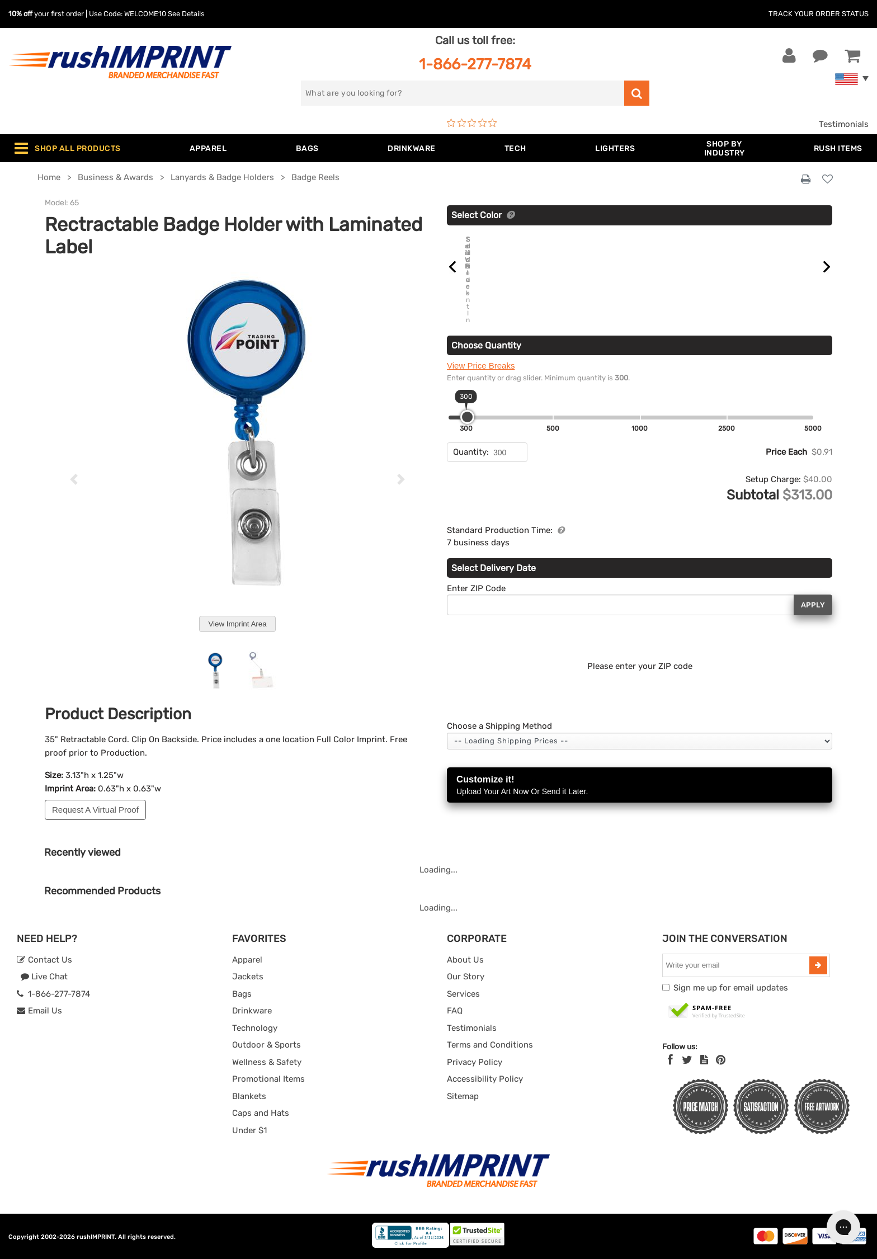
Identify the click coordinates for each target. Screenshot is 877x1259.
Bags (242, 994)
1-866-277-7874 (475, 64)
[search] (462, 93)
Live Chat (44, 977)
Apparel (247, 960)
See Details (186, 14)
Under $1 (249, 1130)
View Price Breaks (481, 345)
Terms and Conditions (490, 1045)
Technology (254, 1028)
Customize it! (639, 765)
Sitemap (463, 1096)
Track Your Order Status (818, 14)
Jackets (247, 977)
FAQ (455, 1011)
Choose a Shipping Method (499, 706)
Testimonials (844, 124)
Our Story (465, 977)
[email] (737, 965)
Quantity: (471, 432)
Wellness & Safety (266, 1062)
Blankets (249, 1096)
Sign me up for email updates (730, 988)
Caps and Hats (260, 1113)
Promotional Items (268, 1079)
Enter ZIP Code (476, 568)
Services (463, 994)
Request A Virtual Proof (95, 809)
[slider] (467, 397)
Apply (813, 584)
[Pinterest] (720, 1060)
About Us (465, 960)
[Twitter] (687, 1060)
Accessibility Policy (485, 1079)
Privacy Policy (474, 1062)
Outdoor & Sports (266, 1045)
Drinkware (252, 1011)
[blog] (704, 1060)
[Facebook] (670, 1060)
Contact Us (44, 960)
